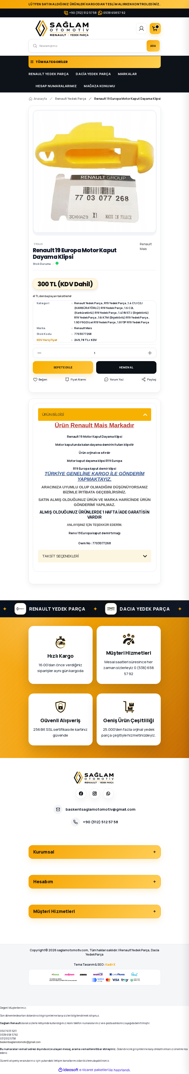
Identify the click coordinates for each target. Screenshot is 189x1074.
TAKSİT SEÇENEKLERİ (60, 556)
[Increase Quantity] (151, 353)
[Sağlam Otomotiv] (94, 778)
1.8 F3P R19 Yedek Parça (133, 322)
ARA (153, 46)
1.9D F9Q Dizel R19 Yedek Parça (95, 322)
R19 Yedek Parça (115, 303)
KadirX (110, 965)
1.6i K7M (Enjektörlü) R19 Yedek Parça (123, 317)
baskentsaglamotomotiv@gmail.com (20, 1042)
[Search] (95, 46)
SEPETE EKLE (62, 367)
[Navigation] (95, 62)
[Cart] (155, 28)
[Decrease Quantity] (37, 353)
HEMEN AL (126, 367)
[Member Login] (141, 28)
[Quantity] (94, 353)
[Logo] (63, 28)
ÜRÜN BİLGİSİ (53, 415)
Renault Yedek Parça (88, 303)
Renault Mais (83, 328)
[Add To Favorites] (40, 380)
